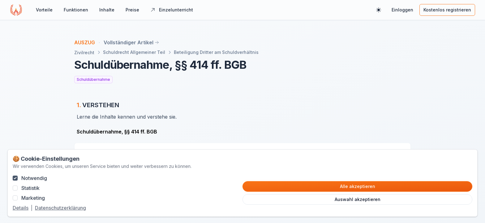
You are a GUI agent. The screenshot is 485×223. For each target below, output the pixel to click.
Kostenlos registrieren (447, 9)
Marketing (33, 198)
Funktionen (76, 9)
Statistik (30, 188)
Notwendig (34, 178)
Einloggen (402, 9)
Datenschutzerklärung (60, 208)
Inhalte (106, 9)
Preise (132, 9)
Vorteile (44, 9)
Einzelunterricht (171, 9)
